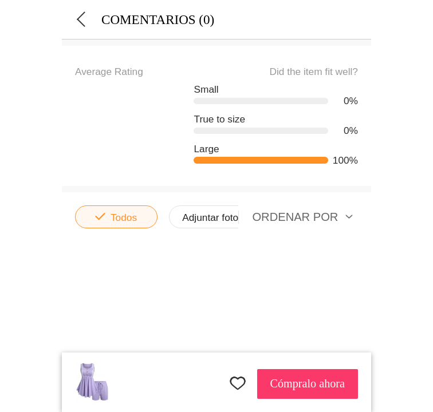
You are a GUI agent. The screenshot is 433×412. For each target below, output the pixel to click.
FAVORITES (237, 383)
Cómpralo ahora (307, 383)
